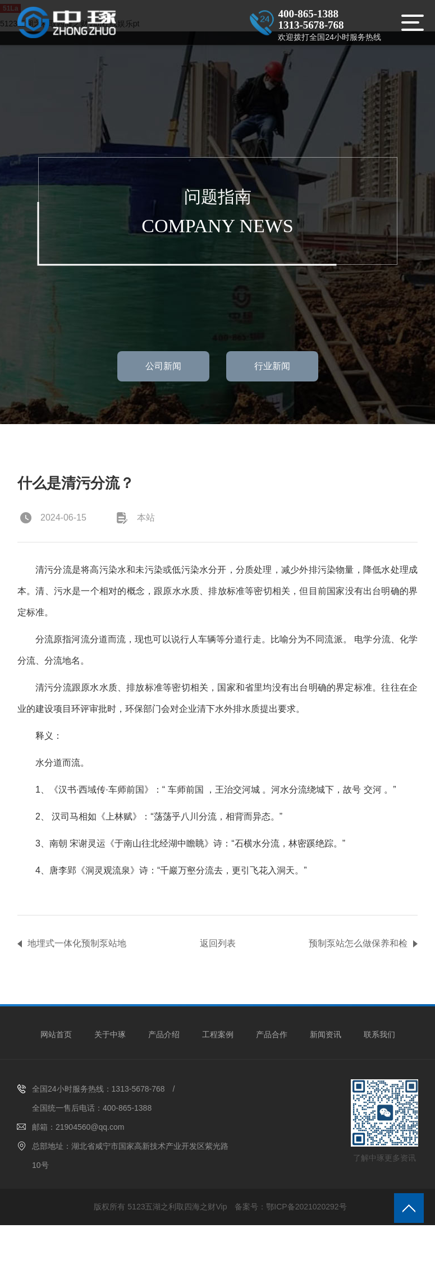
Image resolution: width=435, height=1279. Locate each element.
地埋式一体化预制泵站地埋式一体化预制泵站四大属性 (77, 946)
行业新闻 (272, 366)
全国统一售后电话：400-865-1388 (92, 1107)
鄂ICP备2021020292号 (306, 1206)
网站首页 (56, 1034)
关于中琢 (110, 1034)
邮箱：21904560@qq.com (78, 1126)
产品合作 (271, 1034)
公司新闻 (163, 366)
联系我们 (379, 1034)
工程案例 (217, 1034)
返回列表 (218, 943)
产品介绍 (164, 1034)
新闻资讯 (325, 1034)
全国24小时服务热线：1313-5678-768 (98, 1088)
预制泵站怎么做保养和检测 (358, 946)
